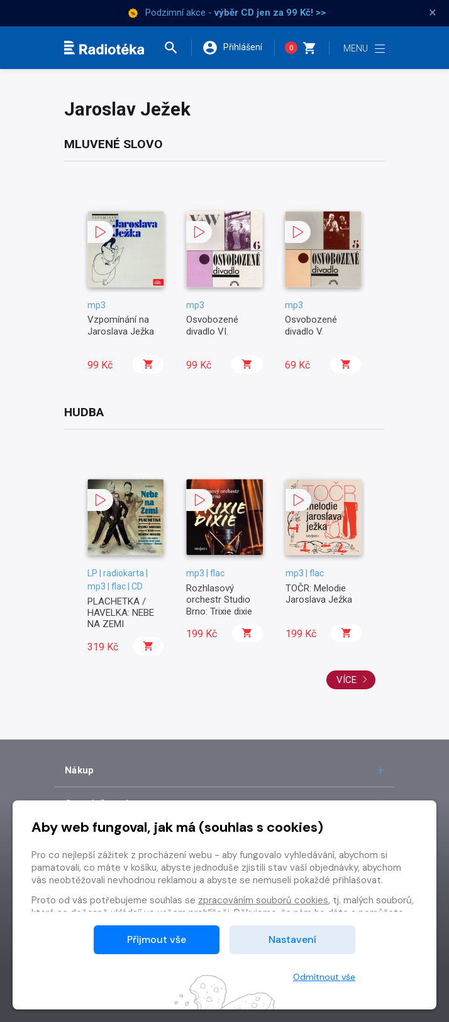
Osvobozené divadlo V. (311, 325)
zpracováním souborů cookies (263, 900)
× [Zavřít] (432, 12)
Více (352, 680)
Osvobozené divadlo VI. (212, 325)
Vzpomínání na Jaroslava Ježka (120, 325)
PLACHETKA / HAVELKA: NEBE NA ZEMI (120, 613)
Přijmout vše (156, 939)
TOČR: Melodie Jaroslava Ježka (318, 594)
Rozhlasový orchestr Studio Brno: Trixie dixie (219, 600)
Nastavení (292, 939)
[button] (176, 48)
